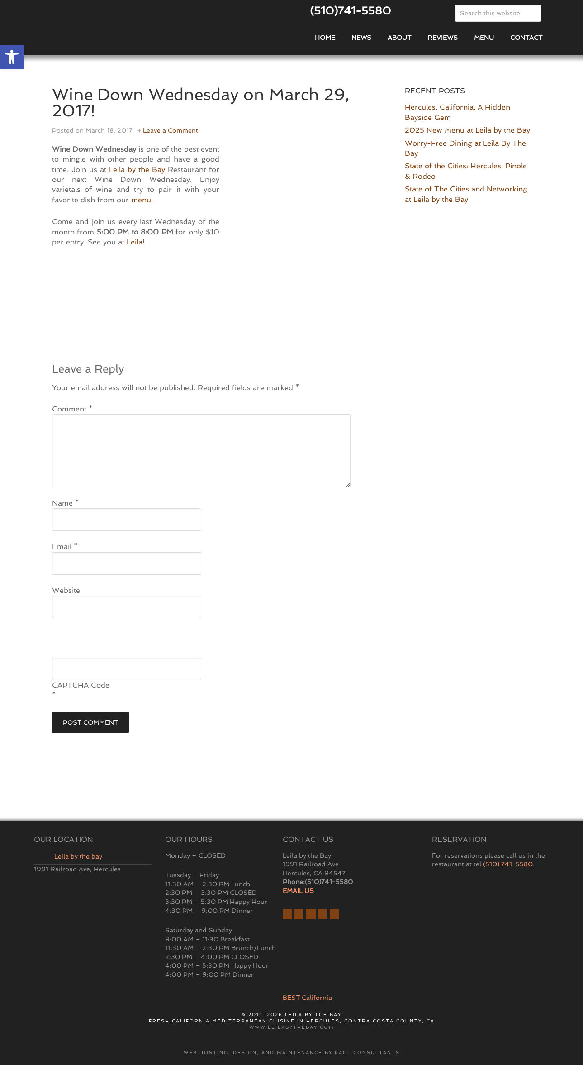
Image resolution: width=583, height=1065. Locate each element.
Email (65, 546)
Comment (72, 409)
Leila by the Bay (137, 169)
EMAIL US (298, 890)
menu (141, 200)
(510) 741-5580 (508, 864)
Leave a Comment (170, 130)
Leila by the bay (78, 856)
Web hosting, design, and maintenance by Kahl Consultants (292, 1052)
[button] (12, 57)
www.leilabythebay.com (291, 1027)
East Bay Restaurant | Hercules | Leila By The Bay (138, 33)
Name (65, 503)
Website (66, 590)
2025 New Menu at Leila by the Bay (467, 130)
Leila (134, 242)
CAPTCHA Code (80, 685)
